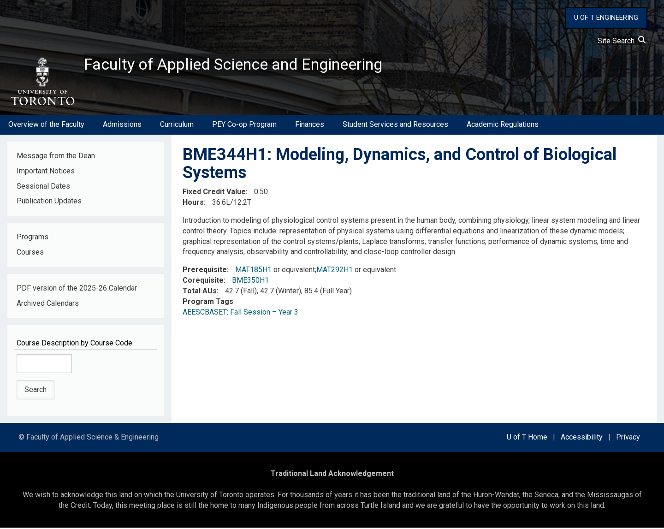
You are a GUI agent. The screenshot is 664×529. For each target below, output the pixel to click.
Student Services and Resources (395, 126)
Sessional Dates (43, 187)
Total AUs (200, 292)
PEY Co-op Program (244, 126)
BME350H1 (250, 282)
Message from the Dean (56, 157)
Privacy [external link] (628, 438)
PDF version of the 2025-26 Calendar (77, 289)
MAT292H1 (334, 271)
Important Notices (46, 172)
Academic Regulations (503, 126)
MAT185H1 (253, 271)
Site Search (622, 40)
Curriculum (177, 126)
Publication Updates (49, 202)
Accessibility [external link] (582, 438)
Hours (193, 203)
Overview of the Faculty (46, 126)
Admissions (122, 126)
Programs (32, 238)
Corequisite (203, 282)
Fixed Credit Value (214, 193)
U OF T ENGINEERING (606, 17)
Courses (30, 254)
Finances (309, 126)
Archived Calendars (48, 305)
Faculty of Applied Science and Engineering (241, 65)
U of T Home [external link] (527, 438)
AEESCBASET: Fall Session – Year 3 (240, 313)
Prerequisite (205, 271)
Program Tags (208, 302)
